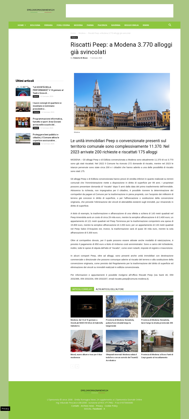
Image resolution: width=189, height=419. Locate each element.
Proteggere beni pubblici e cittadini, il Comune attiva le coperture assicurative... (46, 137)
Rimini (146, 25)
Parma (90, 25)
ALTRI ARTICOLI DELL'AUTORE (110, 289)
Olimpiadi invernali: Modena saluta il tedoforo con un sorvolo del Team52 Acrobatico (122, 357)
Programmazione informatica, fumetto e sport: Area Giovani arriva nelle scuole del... (47, 122)
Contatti (75, 405)
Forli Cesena (63, 25)
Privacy (99, 405)
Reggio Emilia (131, 25)
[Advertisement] (119, 10)
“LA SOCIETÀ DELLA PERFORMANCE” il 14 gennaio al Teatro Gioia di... (48, 90)
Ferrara (48, 25)
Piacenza (102, 25)
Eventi (36, 96)
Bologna (35, 25)
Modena (78, 25)
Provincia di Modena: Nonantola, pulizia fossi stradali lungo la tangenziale (120, 323)
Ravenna (115, 25)
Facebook (97, 409)
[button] (169, 25)
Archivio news (87, 405)
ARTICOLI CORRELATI (82, 289)
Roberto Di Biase (80, 58)
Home (22, 25)
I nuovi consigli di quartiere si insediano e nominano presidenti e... (47, 106)
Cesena (36, 112)
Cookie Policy (111, 405)
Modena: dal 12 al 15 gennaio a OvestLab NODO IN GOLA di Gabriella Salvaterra (87, 323)
